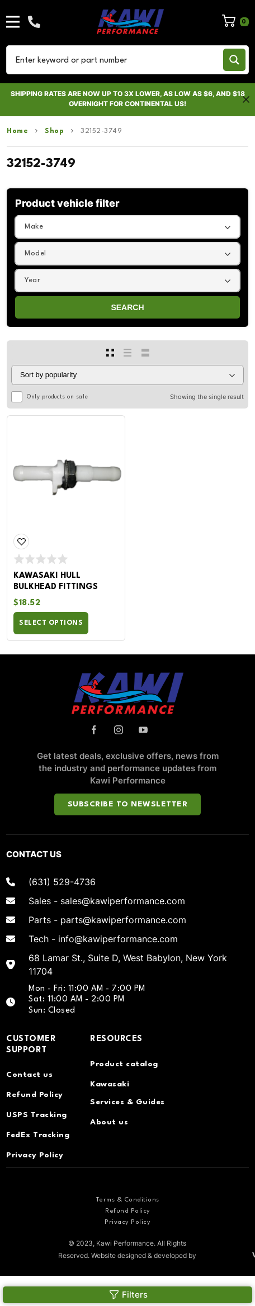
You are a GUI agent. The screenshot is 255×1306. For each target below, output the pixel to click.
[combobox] (127, 227)
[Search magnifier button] (234, 60)
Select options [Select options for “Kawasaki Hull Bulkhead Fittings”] (51, 623)
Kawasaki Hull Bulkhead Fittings (55, 581)
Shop (54, 131)
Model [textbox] (35, 253)
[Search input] (117, 60)
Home (17, 131)
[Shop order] (127, 375)
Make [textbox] (34, 226)
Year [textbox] (32, 280)
